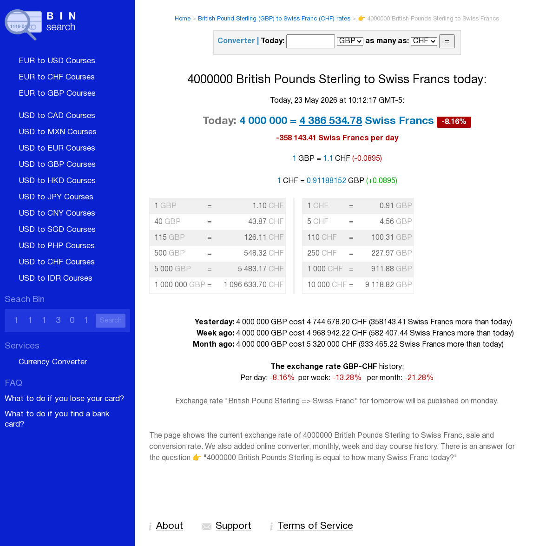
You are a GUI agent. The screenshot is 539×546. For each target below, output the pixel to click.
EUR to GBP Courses (57, 93)
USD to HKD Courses (57, 181)
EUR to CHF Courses (57, 77)
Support (233, 526)
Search (111, 321)
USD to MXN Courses (58, 132)
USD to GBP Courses (57, 164)
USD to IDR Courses (55, 278)
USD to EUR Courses (57, 148)
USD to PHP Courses (57, 246)
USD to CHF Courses (57, 262)
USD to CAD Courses (57, 115)
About (169, 526)
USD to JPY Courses (56, 197)
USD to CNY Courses (57, 213)
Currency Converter (53, 362)
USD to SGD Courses (57, 229)
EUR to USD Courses (57, 61)
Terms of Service (315, 526)
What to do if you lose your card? (64, 398)
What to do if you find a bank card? (57, 419)
